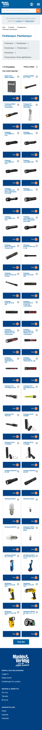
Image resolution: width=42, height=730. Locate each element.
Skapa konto (7, 678)
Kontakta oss (8, 707)
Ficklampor (8, 43)
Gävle (4, 711)
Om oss (5, 692)
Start (3, 27)
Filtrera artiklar (31, 67)
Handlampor (21, 43)
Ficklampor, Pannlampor (9, 29)
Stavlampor (9, 53)
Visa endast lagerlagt (11, 71)
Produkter (11, 27)
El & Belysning (21, 27)
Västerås (5, 718)
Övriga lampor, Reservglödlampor (17, 57)
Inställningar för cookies (11, 682)
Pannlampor (9, 48)
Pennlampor (22, 48)
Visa (15, 98)
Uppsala (5, 715)
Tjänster (5, 696)
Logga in (5, 674)
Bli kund (5, 700)
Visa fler (21, 642)
